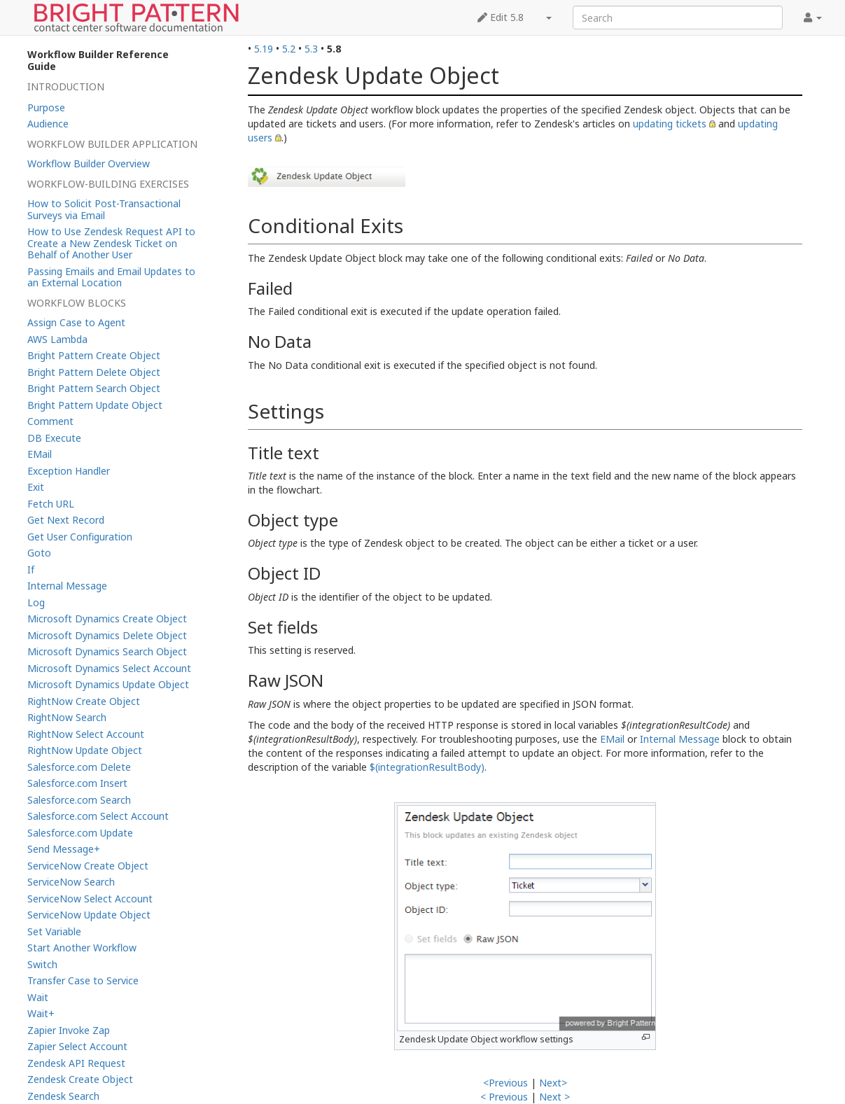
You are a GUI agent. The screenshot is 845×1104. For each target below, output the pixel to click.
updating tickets (669, 123)
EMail (612, 739)
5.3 (311, 48)
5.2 (288, 48)
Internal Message (680, 739)
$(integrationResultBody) (427, 767)
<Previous (505, 1082)
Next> (553, 1082)
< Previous (504, 1096)
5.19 (263, 48)
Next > (554, 1096)
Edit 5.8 (500, 17)
